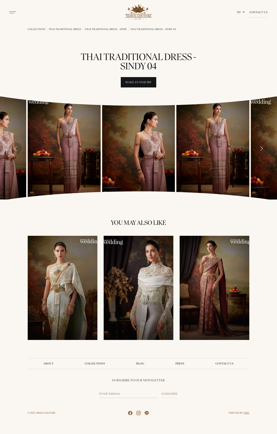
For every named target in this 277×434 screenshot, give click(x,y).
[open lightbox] (64, 148)
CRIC (246, 413)
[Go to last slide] (15, 149)
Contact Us (259, 12)
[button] (241, 12)
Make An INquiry (138, 82)
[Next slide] (261, 149)
